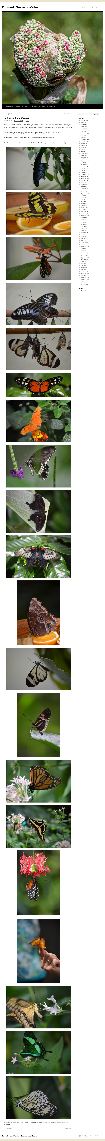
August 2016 (84, 180)
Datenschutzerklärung (29, 1136)
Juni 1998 (83, 283)
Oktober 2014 (84, 199)
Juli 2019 (83, 147)
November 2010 (85, 254)
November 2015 (85, 190)
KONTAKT (60, 106)
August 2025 (84, 120)
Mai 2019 (83, 151)
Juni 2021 (83, 137)
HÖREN (34, 106)
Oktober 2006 (84, 271)
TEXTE (27, 106)
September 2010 (85, 258)
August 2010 (84, 259)
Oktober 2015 (84, 192)
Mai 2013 (83, 223)
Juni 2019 (83, 149)
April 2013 (84, 225)
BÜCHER (42, 106)
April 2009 (84, 267)
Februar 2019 (84, 153)
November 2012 (85, 232)
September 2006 (85, 273)
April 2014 (84, 203)
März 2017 (84, 172)
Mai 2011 (83, 250)
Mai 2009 (83, 265)
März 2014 (84, 205)
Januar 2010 (84, 261)
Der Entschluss (68, 114)
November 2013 (85, 211)
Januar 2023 (84, 126)
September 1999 (85, 279)
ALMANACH (51, 106)
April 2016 (84, 184)
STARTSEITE (8, 106)
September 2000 (85, 277)
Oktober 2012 (84, 234)
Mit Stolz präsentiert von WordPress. (90, 1136)
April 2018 (84, 165)
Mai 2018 (83, 163)
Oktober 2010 (84, 256)
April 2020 (84, 143)
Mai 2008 (83, 269)
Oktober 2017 (84, 168)
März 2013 (84, 227)
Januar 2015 (84, 198)
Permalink (7, 1124)
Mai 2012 (83, 238)
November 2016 (85, 176)
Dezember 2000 (85, 275)
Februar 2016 (84, 188)
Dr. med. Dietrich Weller (20, 7)
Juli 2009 (83, 263)
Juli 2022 (83, 130)
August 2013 (84, 217)
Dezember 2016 (85, 174)
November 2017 (85, 167)
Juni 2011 (83, 248)
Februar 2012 (84, 242)
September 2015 (85, 194)
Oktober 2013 (84, 213)
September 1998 (85, 281)
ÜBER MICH (19, 106)
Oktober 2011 (84, 244)
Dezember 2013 (85, 209)
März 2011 (84, 252)
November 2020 (85, 139)
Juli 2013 (83, 219)
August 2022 (84, 128)
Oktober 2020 (84, 141)
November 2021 (85, 134)
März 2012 (84, 240)
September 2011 (85, 246)
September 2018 (85, 161)
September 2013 (85, 215)
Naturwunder (37, 1122)
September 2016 (85, 178)
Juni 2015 (83, 196)
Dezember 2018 (85, 157)
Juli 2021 (83, 136)
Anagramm (8, 114)
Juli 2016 (83, 182)
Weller (27, 121)
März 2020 (84, 145)
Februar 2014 (84, 207)
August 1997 (84, 285)
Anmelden (83, 290)
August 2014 (84, 201)
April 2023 (84, 124)
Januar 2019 (84, 155)
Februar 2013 (84, 228)
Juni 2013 (83, 221)
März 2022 (84, 132)
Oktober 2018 (84, 159)
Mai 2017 (83, 170)
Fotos (21, 1122)
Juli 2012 (83, 236)
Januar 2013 (84, 230)
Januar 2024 (84, 122)
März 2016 (84, 186)
